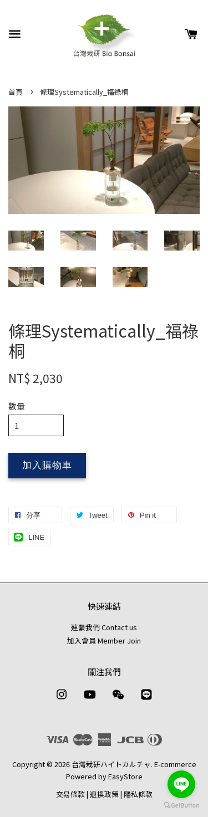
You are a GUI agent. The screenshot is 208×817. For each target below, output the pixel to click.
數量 (16, 406)
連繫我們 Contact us (104, 627)
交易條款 (70, 794)
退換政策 (104, 794)
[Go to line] (181, 784)
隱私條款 (138, 794)
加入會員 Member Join (104, 640)
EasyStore (125, 776)
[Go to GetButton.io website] (181, 805)
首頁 (15, 91)
